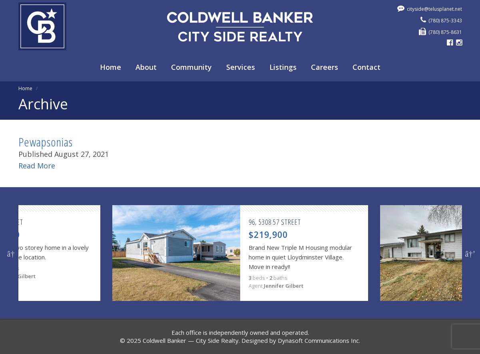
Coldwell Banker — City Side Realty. (191, 340)
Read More (36, 165)
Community (191, 67)
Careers (324, 67)
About (146, 67)
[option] (240, 253)
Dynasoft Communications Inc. (319, 340)
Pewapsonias (45, 142)
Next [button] (469, 253)
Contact (366, 67)
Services (240, 67)
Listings (283, 67)
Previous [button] (11, 253)
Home (110, 67)
